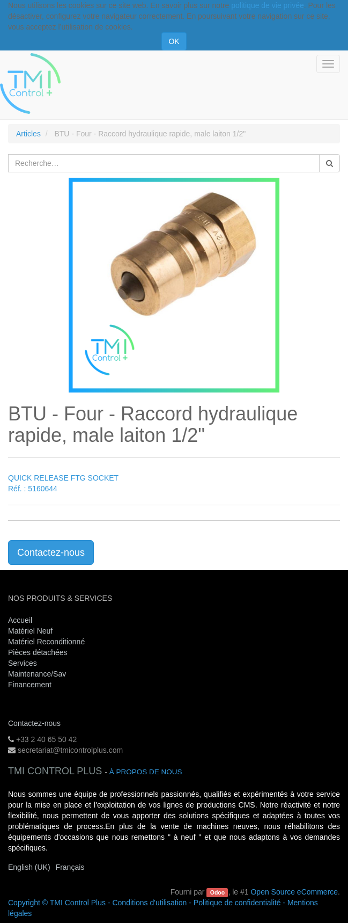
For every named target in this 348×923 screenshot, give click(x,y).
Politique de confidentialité (237, 902)
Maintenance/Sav (37, 674)
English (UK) (29, 867)
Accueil (20, 620)
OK (173, 41)
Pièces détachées (38, 652)
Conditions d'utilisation (149, 902)
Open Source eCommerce (294, 892)
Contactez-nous (51, 552)
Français (70, 867)
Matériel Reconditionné (46, 641)
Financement (29, 684)
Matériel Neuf (30, 631)
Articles (28, 133)
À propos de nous (145, 772)
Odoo (217, 892)
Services (23, 663)
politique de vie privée (267, 5)
